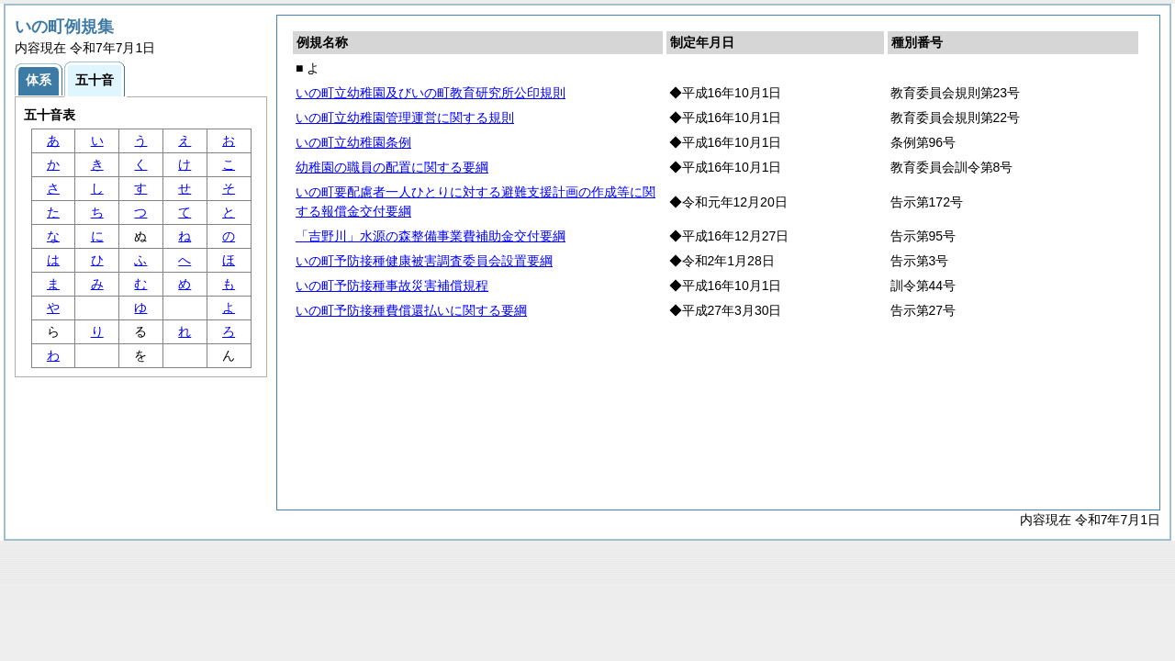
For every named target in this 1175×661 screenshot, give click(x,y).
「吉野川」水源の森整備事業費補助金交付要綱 (430, 236)
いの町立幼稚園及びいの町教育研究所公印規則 (430, 92)
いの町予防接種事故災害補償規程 (392, 285)
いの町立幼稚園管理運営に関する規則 (405, 117)
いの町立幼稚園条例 (353, 142)
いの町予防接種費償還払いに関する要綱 (411, 310)
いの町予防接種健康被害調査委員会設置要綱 (424, 260)
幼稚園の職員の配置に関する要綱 (392, 167)
